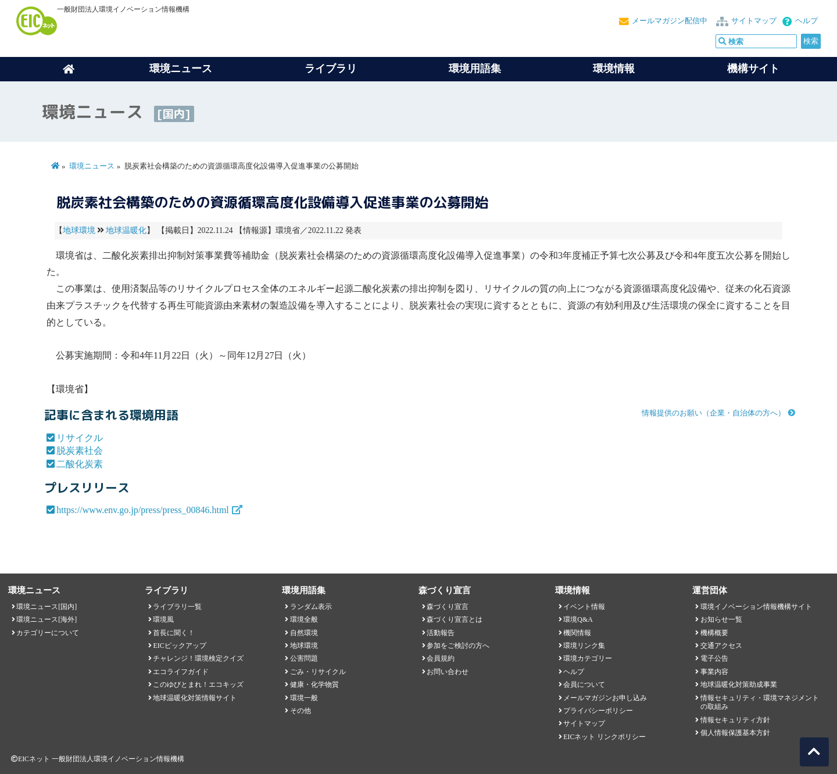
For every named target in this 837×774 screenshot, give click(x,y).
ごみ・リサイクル (318, 672)
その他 (300, 711)
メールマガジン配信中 (669, 21)
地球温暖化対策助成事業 (738, 684)
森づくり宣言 (447, 607)
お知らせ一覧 (721, 619)
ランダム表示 (311, 607)
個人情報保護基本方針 (735, 733)
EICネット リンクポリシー (604, 737)
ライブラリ (331, 68)
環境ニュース (92, 166)
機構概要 (714, 633)
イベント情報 (584, 607)
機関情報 (577, 633)
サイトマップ (754, 21)
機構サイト (753, 68)
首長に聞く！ (174, 633)
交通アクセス (721, 646)
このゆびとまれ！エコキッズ (198, 684)
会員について (584, 684)
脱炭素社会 (79, 451)
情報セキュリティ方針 (735, 720)
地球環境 (79, 230)
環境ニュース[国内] (46, 607)
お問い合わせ (447, 672)
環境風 (163, 619)
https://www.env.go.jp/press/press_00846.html (142, 510)
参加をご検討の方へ (458, 646)
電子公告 (714, 658)
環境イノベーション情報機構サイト (756, 607)
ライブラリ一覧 (177, 607)
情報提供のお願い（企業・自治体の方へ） (713, 413)
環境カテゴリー (587, 658)
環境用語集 (475, 68)
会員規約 (441, 658)
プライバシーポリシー (598, 711)
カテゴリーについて (47, 633)
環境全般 (304, 619)
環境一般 (304, 698)
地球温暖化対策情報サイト (195, 698)
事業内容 (714, 672)
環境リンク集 (584, 646)
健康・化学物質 (314, 684)
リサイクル (79, 438)
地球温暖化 (126, 230)
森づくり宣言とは (454, 619)
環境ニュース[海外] (46, 619)
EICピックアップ (179, 646)
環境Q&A (577, 619)
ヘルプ (806, 21)
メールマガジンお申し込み (605, 698)
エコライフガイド (181, 672)
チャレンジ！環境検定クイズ (198, 658)
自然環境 (304, 633)
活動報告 (441, 633)
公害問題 (304, 658)
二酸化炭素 (79, 464)
